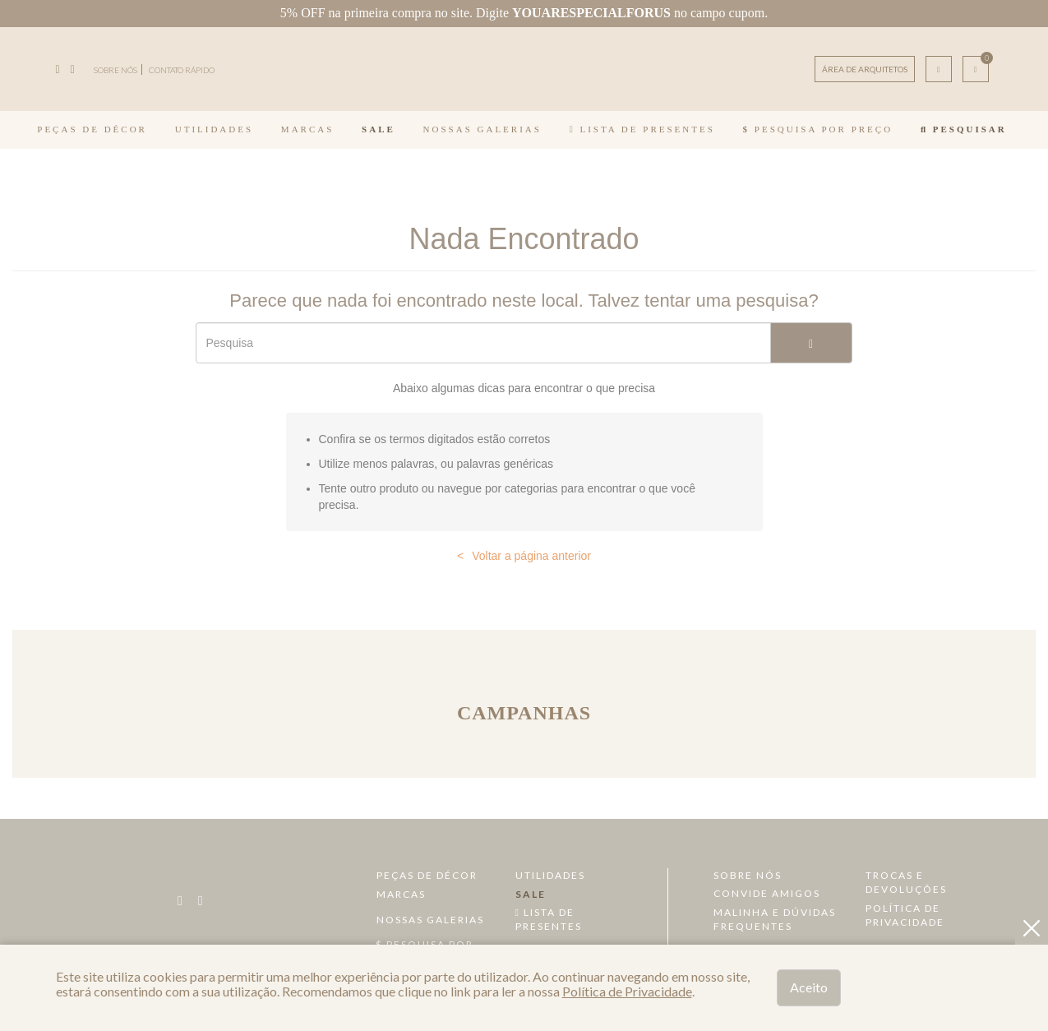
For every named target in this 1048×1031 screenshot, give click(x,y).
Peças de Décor (92, 129)
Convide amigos (766, 893)
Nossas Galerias (482, 129)
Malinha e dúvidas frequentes (774, 919)
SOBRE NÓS (115, 70)
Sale (378, 129)
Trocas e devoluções (906, 882)
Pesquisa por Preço (818, 129)
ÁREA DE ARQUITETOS (864, 69)
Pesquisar (964, 129)
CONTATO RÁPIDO (182, 70)
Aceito (809, 987)
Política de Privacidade (905, 915)
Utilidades (214, 129)
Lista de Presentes (642, 129)
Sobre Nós (747, 875)
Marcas (307, 129)
